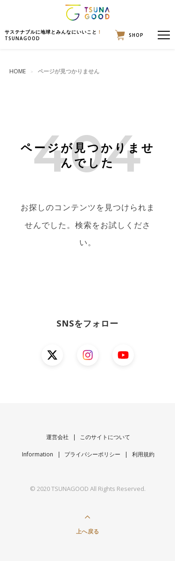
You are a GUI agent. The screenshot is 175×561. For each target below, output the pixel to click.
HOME (17, 71)
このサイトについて (105, 437)
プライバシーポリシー (92, 454)
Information (37, 454)
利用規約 (143, 454)
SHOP (127, 35)
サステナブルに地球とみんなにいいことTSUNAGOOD (53, 35)
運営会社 (57, 437)
